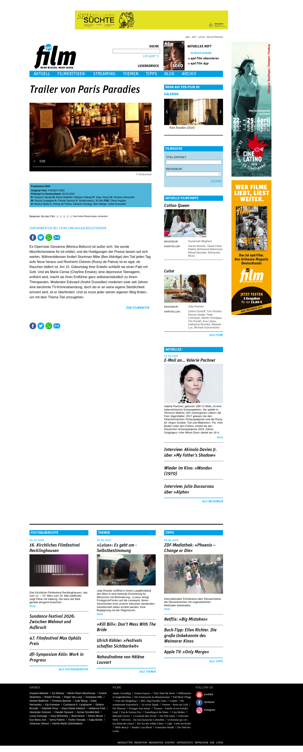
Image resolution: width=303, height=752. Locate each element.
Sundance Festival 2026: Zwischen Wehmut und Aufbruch (52, 622)
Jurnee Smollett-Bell (88, 712)
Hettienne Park (97, 708)
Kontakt (170, 742)
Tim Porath (194, 321)
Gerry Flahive (57, 719)
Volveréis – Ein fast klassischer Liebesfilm (142, 719)
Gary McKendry (59, 716)
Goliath (173, 700)
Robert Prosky (52, 697)
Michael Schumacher (206, 327)
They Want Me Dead (164, 693)
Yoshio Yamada (76, 719)
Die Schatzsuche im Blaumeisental (151, 697)
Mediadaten (156, 742)
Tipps (151, 74)
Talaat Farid (214, 246)
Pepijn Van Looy (73, 697)
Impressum (201, 742)
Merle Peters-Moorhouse (81, 693)
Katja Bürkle (95, 719)
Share (48, 237)
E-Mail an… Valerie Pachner (189, 360)
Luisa (169, 271)
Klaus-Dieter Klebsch (73, 708)
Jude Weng (81, 700)
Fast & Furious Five (131, 712)
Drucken (64, 237)
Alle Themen (148, 671)
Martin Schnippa (211, 317)
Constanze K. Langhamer (77, 704)
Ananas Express (142, 693)
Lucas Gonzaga (38, 716)
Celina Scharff (196, 311)
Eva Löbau (209, 321)
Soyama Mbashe (38, 693)
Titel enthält (176, 157)
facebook (209, 702)
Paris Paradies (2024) (182, 127)
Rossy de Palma (62, 204)
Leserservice (148, 66)
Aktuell (42, 74)
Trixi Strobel (214, 311)
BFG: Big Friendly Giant (153, 700)
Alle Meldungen (212, 501)
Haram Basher (197, 246)
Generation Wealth (164, 727)
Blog (169, 74)
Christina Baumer (61, 700)
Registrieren (214, 37)
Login (201, 37)
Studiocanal (85, 200)
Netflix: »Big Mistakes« (186, 619)
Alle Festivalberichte (73, 669)
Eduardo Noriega (82, 204)
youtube (208, 694)
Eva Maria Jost (37, 719)
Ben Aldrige (100, 204)
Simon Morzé (95, 716)
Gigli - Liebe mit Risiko (179, 723)
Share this (32, 237)
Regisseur (174, 169)
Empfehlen (56, 237)
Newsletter (125, 742)
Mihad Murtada (197, 252)
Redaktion (140, 742)
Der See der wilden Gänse (150, 723)
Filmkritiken (71, 74)
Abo (187, 37)
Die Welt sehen (167, 716)
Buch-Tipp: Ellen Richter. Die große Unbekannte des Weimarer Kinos (190, 636)
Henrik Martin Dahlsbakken (67, 723)
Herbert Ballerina (38, 700)
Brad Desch (78, 716)
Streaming (104, 74)
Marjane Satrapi (43, 197)
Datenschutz (185, 742)
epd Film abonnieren (205, 58)
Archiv (189, 74)
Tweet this (40, 237)
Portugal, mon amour (139, 708)
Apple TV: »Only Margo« (186, 652)
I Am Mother (178, 712)
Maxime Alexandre (124, 197)
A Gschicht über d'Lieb (144, 716)
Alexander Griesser (40, 712)
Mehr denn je (122, 727)
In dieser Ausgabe (201, 53)
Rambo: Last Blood (142, 727)
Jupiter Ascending (122, 693)
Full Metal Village (182, 697)
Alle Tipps (216, 661)
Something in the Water (156, 712)
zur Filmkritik (137, 307)
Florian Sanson (66, 200)
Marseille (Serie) (121, 716)
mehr (220, 437)
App (194, 37)
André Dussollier (117, 204)
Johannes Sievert (39, 723)
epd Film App (200, 63)
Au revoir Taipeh (150, 704)
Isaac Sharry (103, 197)
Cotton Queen (176, 205)
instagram (209, 709)
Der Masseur (119, 708)
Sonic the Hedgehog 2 (126, 700)
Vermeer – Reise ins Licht (175, 704)
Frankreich (37, 186)
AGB (212, 742)
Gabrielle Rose (49, 708)
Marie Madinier (64, 197)
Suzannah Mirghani (200, 241)
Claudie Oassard (63, 712)
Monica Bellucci (43, 204)
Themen (130, 74)
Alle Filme (216, 335)
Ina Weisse (58, 693)
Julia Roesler (196, 306)
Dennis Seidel (196, 314)
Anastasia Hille (93, 697)
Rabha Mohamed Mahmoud (205, 249)
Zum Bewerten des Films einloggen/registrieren (67, 228)
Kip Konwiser (52, 704)
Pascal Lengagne (44, 200)
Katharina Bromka (199, 324)
